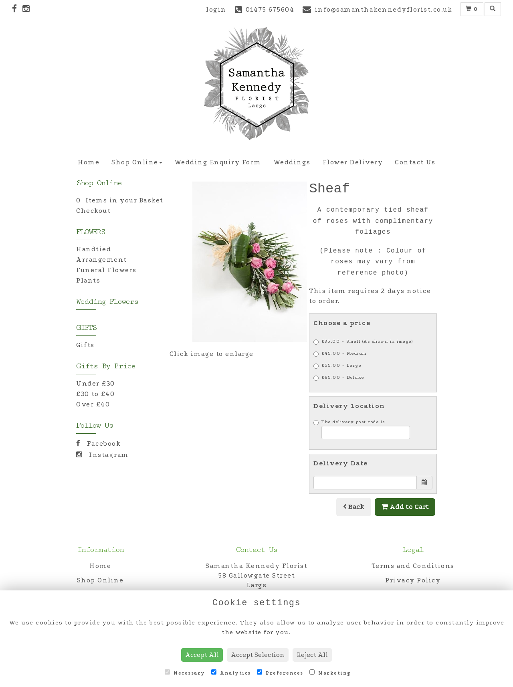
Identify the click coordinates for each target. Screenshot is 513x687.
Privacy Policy (412, 580)
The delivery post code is (361, 429)
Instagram (102, 455)
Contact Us (415, 162)
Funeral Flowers (106, 270)
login (216, 9)
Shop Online (136, 162)
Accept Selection (258, 655)
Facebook (98, 443)
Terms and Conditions (413, 566)
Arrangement (101, 259)
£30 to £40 (95, 394)
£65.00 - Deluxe (338, 378)
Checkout (93, 210)
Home (88, 162)
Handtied (93, 249)
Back (353, 507)
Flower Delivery (353, 162)
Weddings (292, 162)
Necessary (185, 672)
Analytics (231, 672)
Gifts (85, 345)
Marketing (330, 672)
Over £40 (93, 404)
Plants (88, 280)
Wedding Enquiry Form (217, 162)
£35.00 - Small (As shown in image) (363, 342)
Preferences (280, 672)
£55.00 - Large (337, 366)
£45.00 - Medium (340, 354)
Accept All (202, 655)
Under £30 (95, 383)
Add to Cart (405, 507)
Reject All (312, 655)
